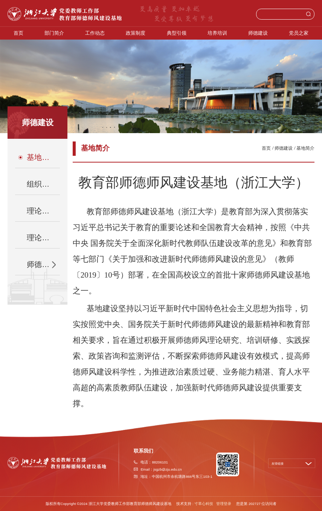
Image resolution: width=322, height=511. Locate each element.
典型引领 (176, 33)
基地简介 (305, 148)
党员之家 (298, 33)
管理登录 (223, 504)
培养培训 (217, 33)
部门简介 (54, 33)
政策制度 (135, 33)
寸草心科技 (203, 504)
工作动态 (95, 33)
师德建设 (258, 33)
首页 (18, 33)
